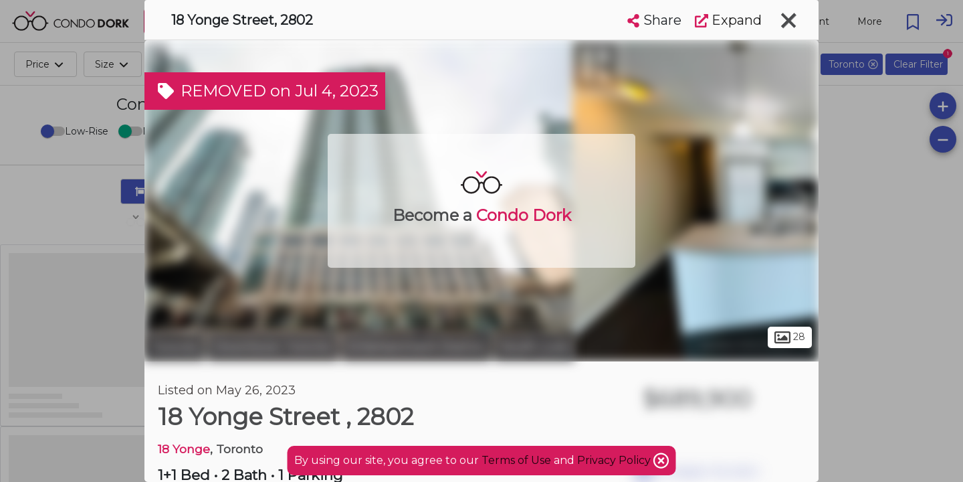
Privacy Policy (615, 460)
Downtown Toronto (273, 346)
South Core (534, 346)
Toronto (174, 346)
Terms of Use (516, 460)
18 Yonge (184, 449)
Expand (728, 20)
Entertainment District (416, 346)
